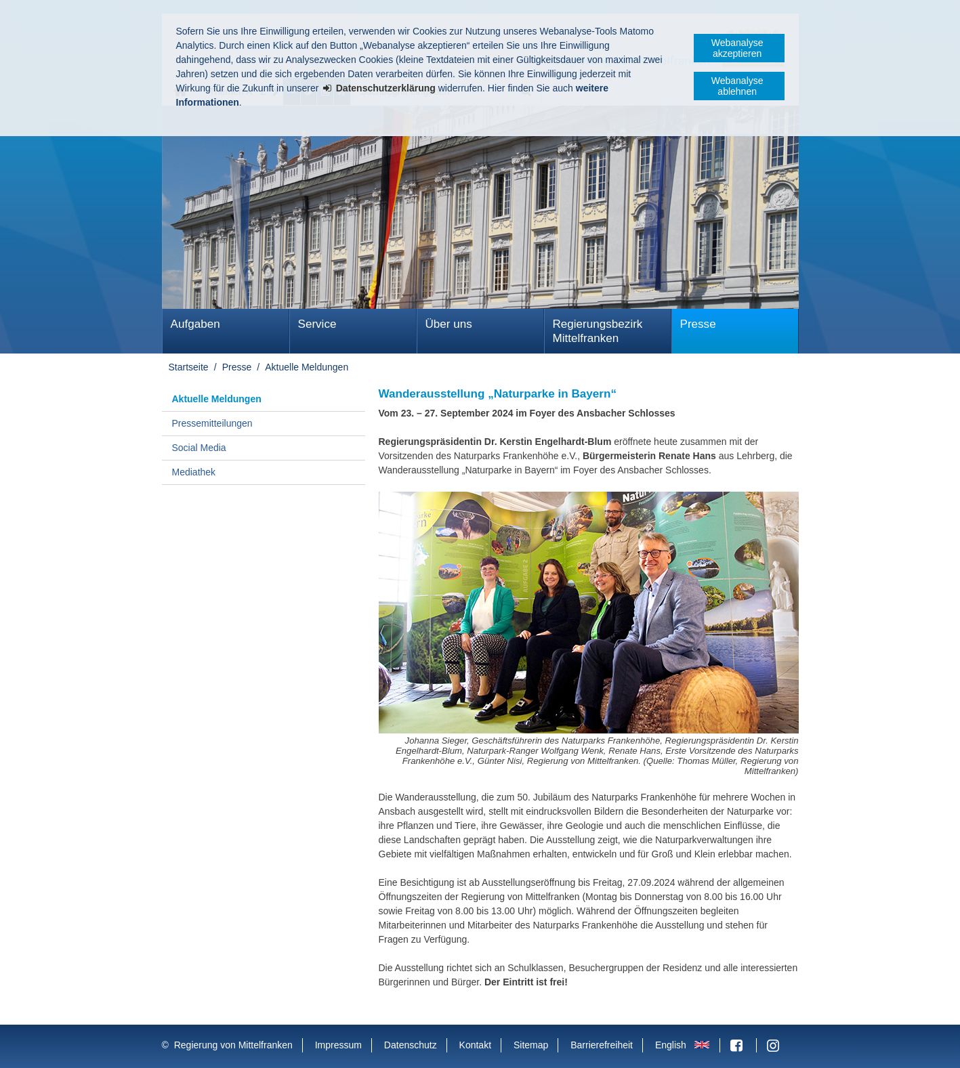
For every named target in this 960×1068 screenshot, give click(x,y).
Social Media (199, 447)
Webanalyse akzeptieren (737, 48)
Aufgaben (195, 324)
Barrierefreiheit (601, 1045)
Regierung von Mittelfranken (233, 1045)
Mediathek (194, 472)
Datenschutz (410, 1045)
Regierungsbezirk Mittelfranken (598, 331)
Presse (698, 324)
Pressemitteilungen (212, 423)
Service (317, 324)
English (670, 1045)
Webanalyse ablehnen (737, 86)
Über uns (448, 324)
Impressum (338, 1045)
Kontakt (475, 1045)
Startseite (189, 367)
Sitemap (531, 1045)
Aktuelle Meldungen (306, 367)
